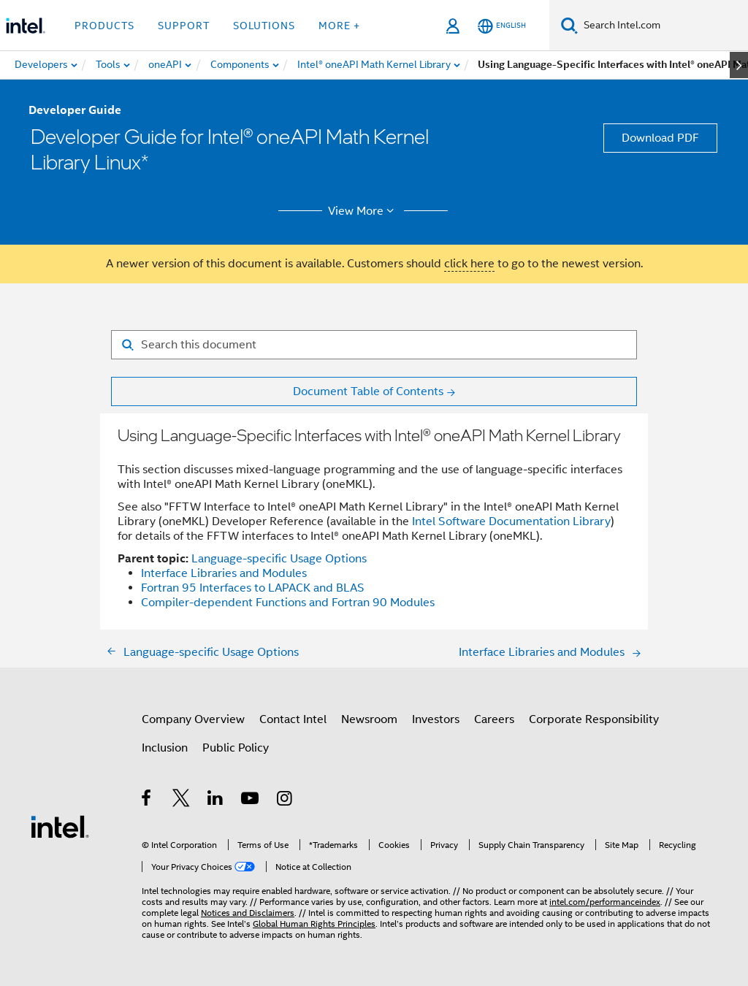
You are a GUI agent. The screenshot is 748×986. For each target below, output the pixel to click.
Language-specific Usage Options (279, 558)
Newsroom (369, 719)
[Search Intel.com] (663, 25)
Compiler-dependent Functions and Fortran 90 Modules (288, 602)
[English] (502, 26)
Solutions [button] (264, 25)
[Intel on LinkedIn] (216, 800)
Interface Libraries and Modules (224, 573)
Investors (435, 719)
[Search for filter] (374, 344)
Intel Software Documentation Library (511, 521)
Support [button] (184, 25)
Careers (494, 719)
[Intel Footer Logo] (60, 826)
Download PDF (660, 138)
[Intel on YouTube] (251, 800)
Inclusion (165, 748)
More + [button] (339, 25)
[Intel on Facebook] (147, 800)
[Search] (569, 25)
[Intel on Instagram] (285, 800)
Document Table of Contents (368, 391)
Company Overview (193, 719)
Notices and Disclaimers (247, 912)
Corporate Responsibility (594, 719)
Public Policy (235, 748)
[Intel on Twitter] (181, 800)
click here (469, 263)
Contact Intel (293, 719)
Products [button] (104, 25)
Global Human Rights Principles (314, 923)
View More (363, 211)
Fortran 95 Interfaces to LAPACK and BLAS (253, 588)
